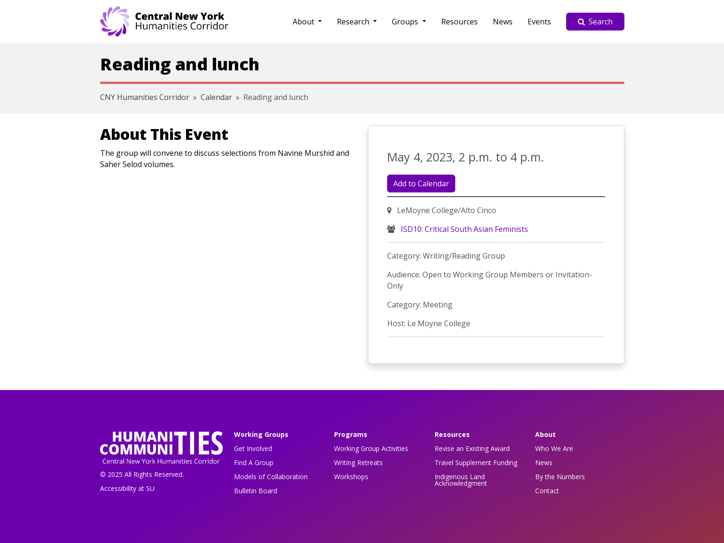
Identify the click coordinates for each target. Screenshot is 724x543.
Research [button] (354, 21)
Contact (547, 490)
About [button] (304, 21)
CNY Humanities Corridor (144, 97)
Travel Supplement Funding (476, 462)
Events (539, 21)
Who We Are (554, 448)
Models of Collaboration (271, 476)
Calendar (216, 97)
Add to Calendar (421, 183)
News (503, 21)
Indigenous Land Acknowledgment (461, 480)
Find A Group (253, 462)
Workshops (351, 476)
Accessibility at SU (127, 488)
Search (595, 21)
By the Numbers (560, 476)
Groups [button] (406, 21)
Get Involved (253, 448)
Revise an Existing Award (472, 448)
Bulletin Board (255, 490)
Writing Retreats (358, 462)
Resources (459, 21)
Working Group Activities (371, 448)
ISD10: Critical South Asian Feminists (463, 229)
